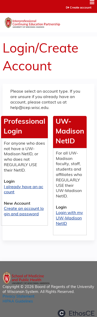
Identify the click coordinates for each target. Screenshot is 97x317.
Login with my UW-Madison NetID (69, 218)
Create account (80, 7)
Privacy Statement (18, 297)
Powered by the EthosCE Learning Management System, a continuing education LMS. (76, 313)
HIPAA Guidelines (18, 302)
